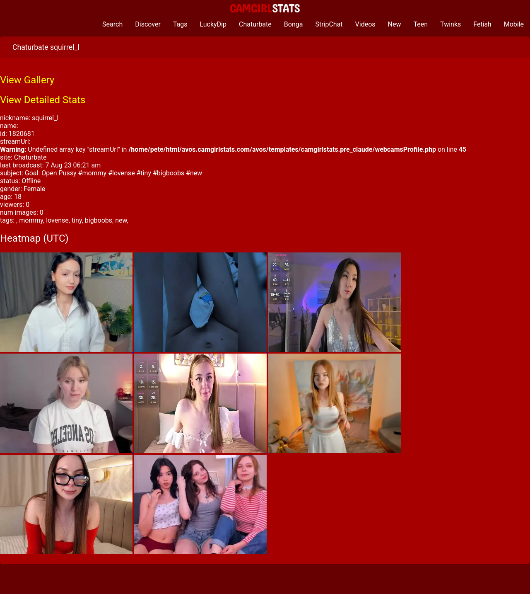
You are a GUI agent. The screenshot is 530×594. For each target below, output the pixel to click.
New (394, 24)
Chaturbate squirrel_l (46, 47)
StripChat (328, 24)
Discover (148, 24)
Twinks (450, 24)
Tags (180, 24)
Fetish (482, 24)
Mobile (514, 24)
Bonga (293, 24)
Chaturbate (255, 24)
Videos (365, 24)
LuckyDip (213, 24)
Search (112, 24)
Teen (421, 24)
